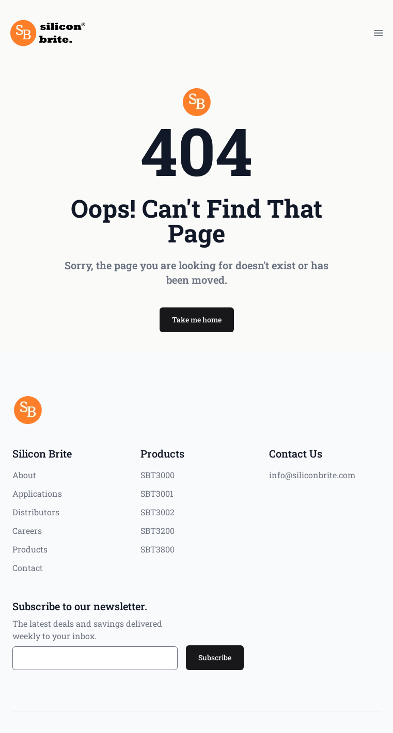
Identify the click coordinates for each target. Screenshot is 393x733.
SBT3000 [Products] (157, 474)
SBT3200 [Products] (157, 530)
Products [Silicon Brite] (30, 549)
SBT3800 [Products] (157, 549)
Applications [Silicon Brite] (37, 493)
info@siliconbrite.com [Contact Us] (312, 474)
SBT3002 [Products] (157, 512)
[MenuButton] (378, 33)
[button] (197, 319)
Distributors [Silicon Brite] (35, 512)
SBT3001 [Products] (157, 493)
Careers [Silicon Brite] (27, 530)
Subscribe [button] (214, 657)
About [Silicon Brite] (24, 474)
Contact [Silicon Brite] (27, 567)
